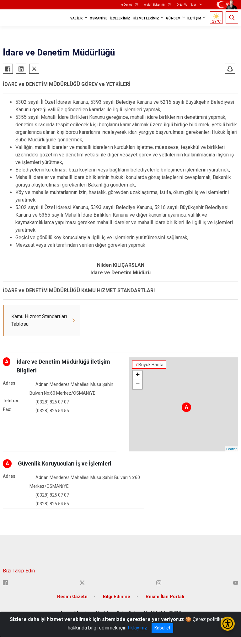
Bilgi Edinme (116, 596)
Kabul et (162, 627)
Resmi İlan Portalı (165, 596)
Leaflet (231, 449)
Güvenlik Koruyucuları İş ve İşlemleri (64, 463)
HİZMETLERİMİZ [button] (146, 18)
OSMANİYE (98, 18)
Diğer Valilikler (187, 4)
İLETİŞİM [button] (194, 18)
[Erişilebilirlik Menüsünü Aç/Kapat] (228, 624)
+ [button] (138, 375)
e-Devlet (126, 4)
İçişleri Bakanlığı (154, 4)
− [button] (138, 384)
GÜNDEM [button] (173, 18)
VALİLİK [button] (76, 18)
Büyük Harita (150, 364)
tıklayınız (137, 628)
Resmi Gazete (72, 596)
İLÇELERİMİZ (120, 18)
